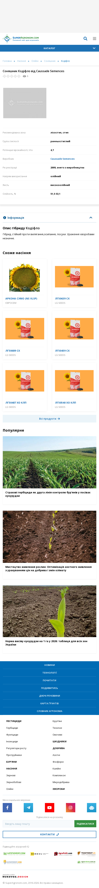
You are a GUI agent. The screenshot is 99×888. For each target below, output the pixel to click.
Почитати (49, 680)
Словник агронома (49, 711)
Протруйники (14, 755)
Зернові (10, 775)
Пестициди (13, 721)
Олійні (34, 61)
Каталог (69, 48)
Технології (49, 672)
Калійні (57, 768)
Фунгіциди (12, 734)
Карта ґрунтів (49, 703)
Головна (7, 61)
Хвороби (59, 789)
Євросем (10, 302)
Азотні (56, 755)
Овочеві (57, 734)
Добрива (59, 748)
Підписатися (85, 823)
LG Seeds (60, 302)
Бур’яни (11, 761)
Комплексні (59, 775)
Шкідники (59, 741)
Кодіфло (65, 61)
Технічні (57, 727)
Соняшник (50, 61)
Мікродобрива (61, 782)
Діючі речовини (49, 695)
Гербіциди (12, 727)
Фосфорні (58, 761)
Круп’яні (57, 721)
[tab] (49, 217)
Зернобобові (13, 782)
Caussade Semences (62, 158)
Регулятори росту (16, 748)
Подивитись (49, 688)
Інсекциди (12, 741)
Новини (49, 665)
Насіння (21, 61)
